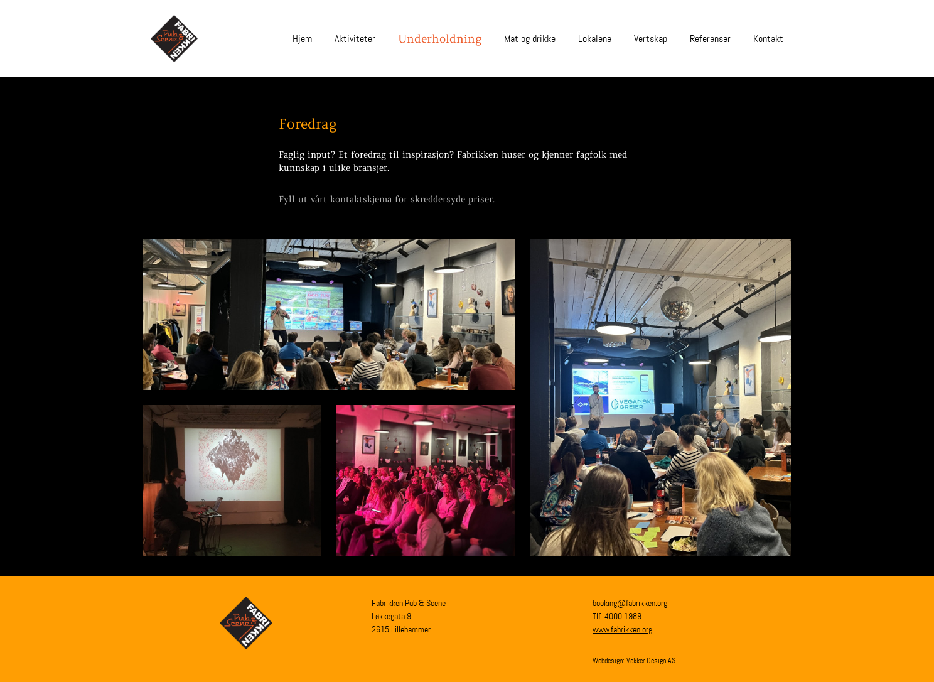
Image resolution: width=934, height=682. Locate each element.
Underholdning (439, 38)
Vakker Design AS (650, 661)
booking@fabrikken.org (630, 603)
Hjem (302, 38)
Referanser (710, 38)
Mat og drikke (530, 38)
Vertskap (650, 38)
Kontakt (768, 38)
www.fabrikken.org (622, 629)
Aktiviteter (355, 38)
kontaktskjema (361, 199)
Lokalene (594, 38)
